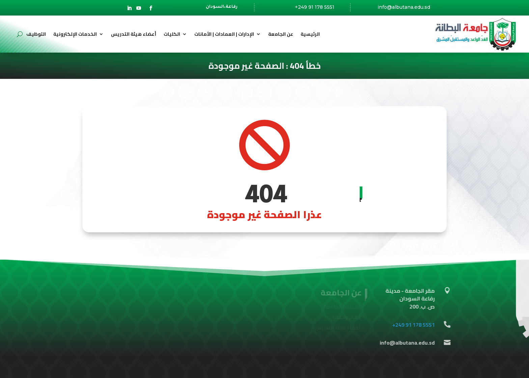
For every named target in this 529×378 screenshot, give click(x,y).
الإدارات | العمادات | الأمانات (224, 34)
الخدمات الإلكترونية (75, 34)
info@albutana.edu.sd (404, 8)
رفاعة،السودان (222, 8)
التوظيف (36, 34)
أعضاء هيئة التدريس (133, 34)
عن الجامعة (280, 34)
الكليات (172, 34)
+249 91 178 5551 (314, 7)
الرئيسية (310, 34)
